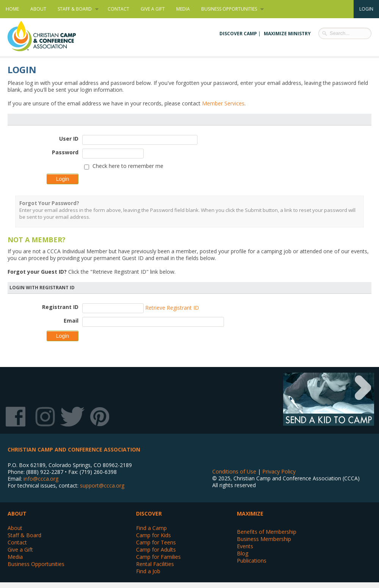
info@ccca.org (40, 478)
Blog (242, 553)
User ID (68, 138)
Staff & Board (75, 9)
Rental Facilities (155, 564)
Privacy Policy (279, 471)
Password (65, 152)
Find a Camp (151, 528)
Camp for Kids (153, 535)
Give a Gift (153, 9)
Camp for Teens (156, 542)
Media (183, 9)
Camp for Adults (156, 549)
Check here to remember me (127, 165)
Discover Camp (238, 33)
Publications (251, 560)
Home (12, 9)
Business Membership (264, 539)
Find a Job (148, 571)
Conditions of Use (234, 471)
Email (71, 320)
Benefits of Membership (266, 531)
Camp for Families (158, 556)
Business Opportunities (230, 9)
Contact (118, 9)
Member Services (223, 103)
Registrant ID (60, 306)
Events (245, 546)
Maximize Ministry (287, 33)
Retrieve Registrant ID (172, 307)
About (38, 9)
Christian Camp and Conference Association (49, 36)
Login (366, 9)
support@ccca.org (102, 485)
